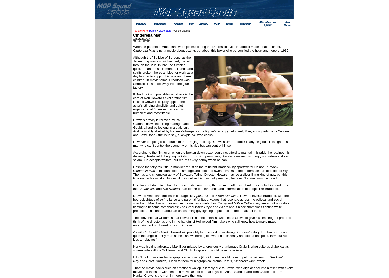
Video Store (165, 30)
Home (152, 30)
